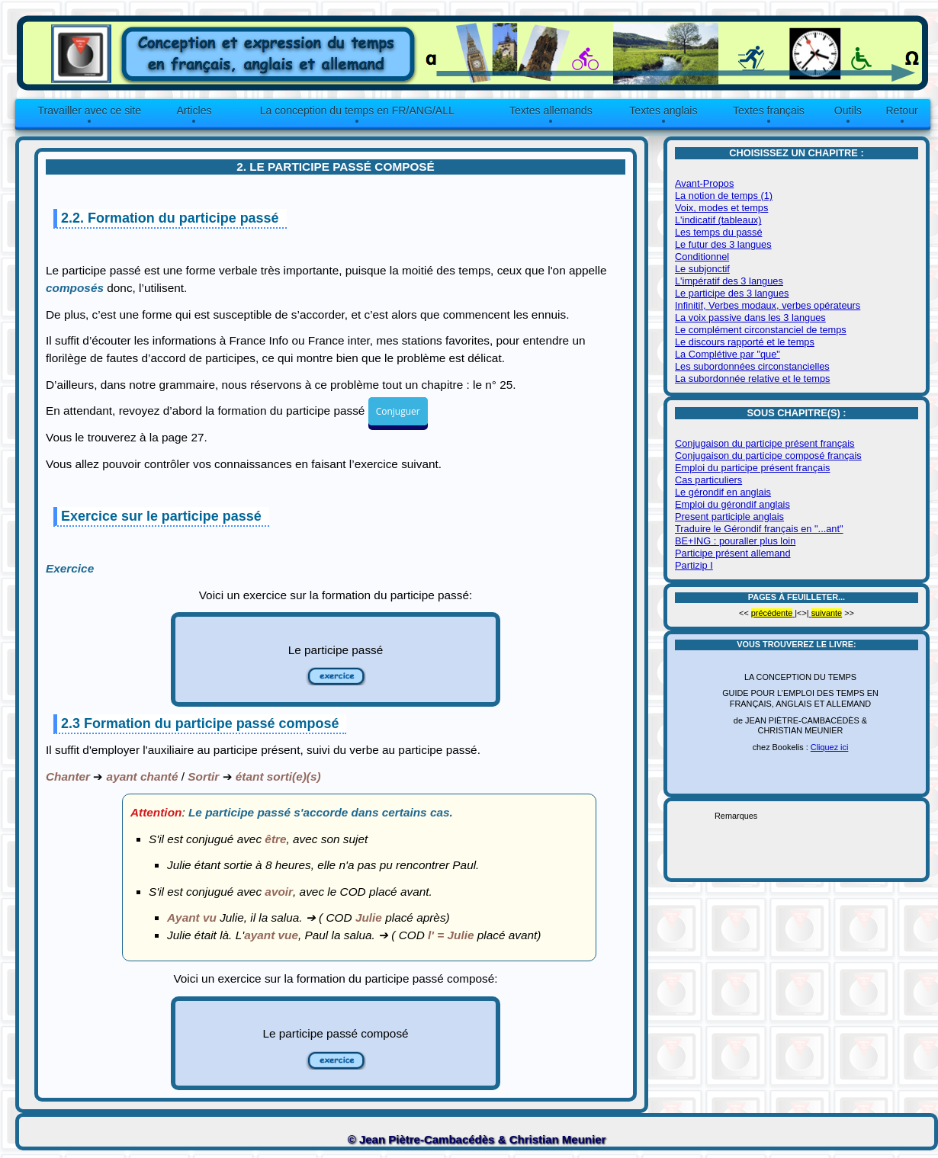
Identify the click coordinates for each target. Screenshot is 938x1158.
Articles (193, 110)
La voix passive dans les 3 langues (750, 317)
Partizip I (694, 565)
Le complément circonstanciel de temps (760, 329)
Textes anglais (663, 110)
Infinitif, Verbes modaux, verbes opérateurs (767, 305)
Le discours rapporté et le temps (744, 342)
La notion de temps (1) (724, 195)
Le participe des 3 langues (732, 293)
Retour (901, 110)
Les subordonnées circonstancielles (752, 366)
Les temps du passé (719, 232)
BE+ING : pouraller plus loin (735, 541)
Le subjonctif (702, 268)
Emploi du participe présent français (752, 467)
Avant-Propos (704, 183)
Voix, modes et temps (721, 207)
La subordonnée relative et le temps (752, 378)
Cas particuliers (708, 480)
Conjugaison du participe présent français (764, 443)
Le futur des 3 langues (723, 244)
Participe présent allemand (733, 553)
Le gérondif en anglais (723, 492)
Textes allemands (551, 110)
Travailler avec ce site (89, 110)
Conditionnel (702, 256)
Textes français (769, 110)
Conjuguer (398, 411)
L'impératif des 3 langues (729, 281)
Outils (848, 110)
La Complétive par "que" (727, 354)
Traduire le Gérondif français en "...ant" (759, 528)
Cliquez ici (830, 747)
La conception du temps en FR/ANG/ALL (357, 110)
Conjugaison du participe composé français (768, 455)
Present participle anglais (729, 516)
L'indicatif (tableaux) (718, 220)
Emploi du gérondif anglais (732, 504)
